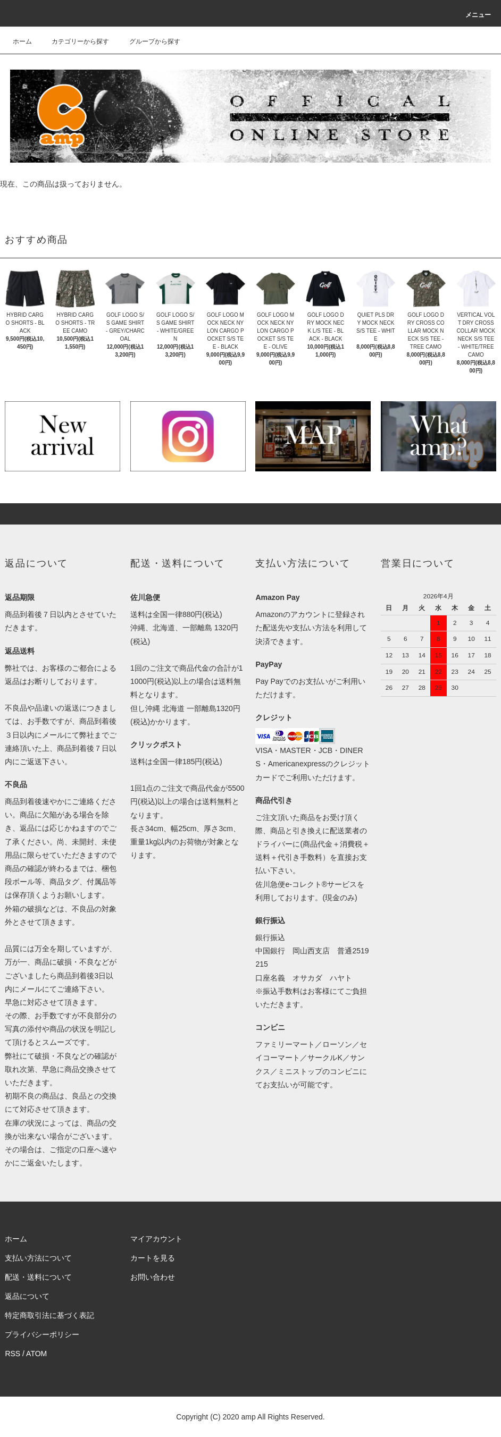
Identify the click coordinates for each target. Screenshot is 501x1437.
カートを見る (152, 1258)
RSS (12, 1353)
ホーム (22, 41)
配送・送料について (38, 1277)
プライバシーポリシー (42, 1334)
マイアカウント (156, 1239)
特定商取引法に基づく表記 (49, 1315)
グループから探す (148, 41)
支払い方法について (38, 1258)
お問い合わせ (152, 1277)
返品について (27, 1296)
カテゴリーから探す (74, 41)
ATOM (36, 1353)
